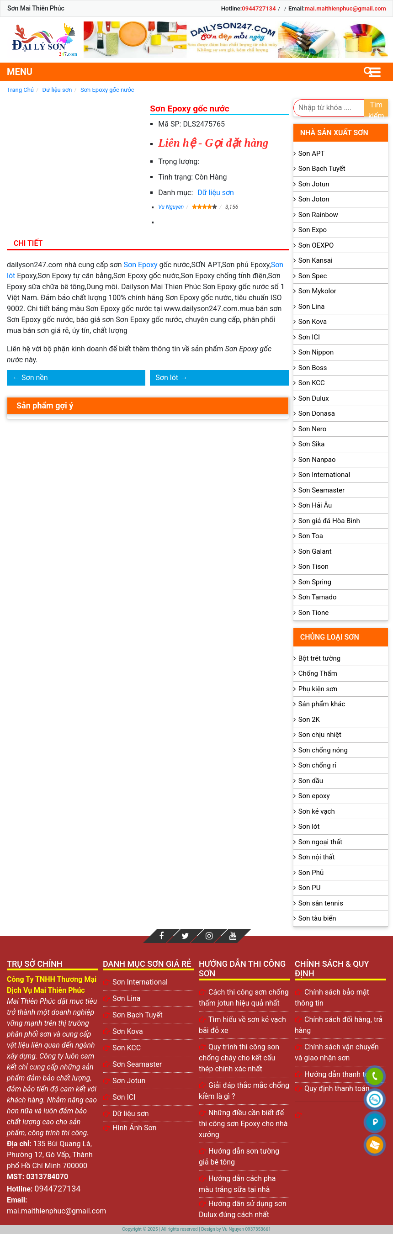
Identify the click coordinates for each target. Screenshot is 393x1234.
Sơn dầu (310, 781)
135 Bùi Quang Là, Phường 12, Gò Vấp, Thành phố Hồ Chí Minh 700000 (50, 1154)
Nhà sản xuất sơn (334, 132)
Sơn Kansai (315, 260)
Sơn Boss (312, 368)
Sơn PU (309, 888)
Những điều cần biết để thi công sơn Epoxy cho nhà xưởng (243, 1123)
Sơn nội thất (316, 857)
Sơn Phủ (311, 873)
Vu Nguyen (171, 207)
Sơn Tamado (317, 597)
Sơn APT (311, 153)
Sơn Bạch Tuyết (321, 168)
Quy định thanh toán (337, 1088)
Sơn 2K (309, 719)
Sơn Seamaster (321, 490)
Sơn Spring (314, 582)
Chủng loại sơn (329, 637)
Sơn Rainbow (318, 215)
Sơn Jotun (313, 184)
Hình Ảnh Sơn (134, 1127)
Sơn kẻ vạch (316, 811)
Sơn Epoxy (141, 264)
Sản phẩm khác (321, 704)
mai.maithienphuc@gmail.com (345, 8)
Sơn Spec (312, 276)
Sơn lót (166, 377)
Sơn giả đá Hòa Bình (329, 521)
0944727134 (259, 8)
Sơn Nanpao (317, 459)
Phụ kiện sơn (318, 689)
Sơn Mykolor (317, 291)
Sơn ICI (309, 337)
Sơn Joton (313, 199)
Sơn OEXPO (316, 245)
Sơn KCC (311, 383)
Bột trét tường (319, 658)
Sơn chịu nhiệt (319, 735)
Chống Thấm (317, 673)
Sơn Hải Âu (315, 505)
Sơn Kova (312, 322)
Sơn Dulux (313, 398)
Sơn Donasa (316, 413)
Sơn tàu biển (317, 918)
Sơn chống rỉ (317, 765)
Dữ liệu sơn (215, 192)
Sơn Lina (311, 306)
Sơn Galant (315, 551)
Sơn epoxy (314, 796)
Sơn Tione (313, 613)
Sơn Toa (310, 536)
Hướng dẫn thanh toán (340, 1074)
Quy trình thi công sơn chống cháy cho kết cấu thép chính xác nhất (239, 1058)
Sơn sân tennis (320, 903)
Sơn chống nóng (323, 750)
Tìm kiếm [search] (376, 109)
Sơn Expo (312, 230)
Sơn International (324, 475)
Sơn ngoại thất (320, 842)
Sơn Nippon (316, 352)
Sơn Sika (311, 444)
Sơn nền (34, 377)
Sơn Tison (313, 566)
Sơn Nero (312, 429)
